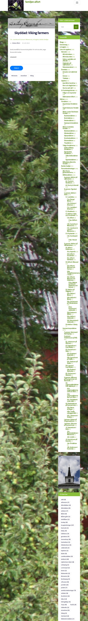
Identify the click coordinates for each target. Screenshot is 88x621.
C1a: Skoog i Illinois (71, 189)
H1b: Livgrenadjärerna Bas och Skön (72, 373)
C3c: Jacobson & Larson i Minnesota (20, 39)
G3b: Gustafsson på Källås (72, 337)
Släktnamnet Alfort (68, 92)
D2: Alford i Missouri (72, 246)
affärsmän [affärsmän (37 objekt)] (73, 472)
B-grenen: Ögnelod (70, 180)
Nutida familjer (42, 39)
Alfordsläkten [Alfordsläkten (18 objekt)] (65, 475)
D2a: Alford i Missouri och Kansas (71, 251)
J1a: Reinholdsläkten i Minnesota (72, 408)
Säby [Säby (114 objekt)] (64, 561)
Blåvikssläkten (67, 167)
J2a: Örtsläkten (72, 418)
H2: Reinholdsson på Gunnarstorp (72, 381)
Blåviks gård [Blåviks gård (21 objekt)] (65, 483)
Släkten (62, 94)
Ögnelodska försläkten (71, 145)
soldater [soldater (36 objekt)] (64, 555)
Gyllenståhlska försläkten (68, 141)
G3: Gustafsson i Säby (71, 330)
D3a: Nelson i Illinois (71, 276)
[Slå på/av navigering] (77, 2)
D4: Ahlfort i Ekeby (71, 305)
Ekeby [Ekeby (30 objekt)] (64, 497)
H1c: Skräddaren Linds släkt (72, 377)
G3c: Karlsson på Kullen (72, 341)
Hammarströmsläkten (71, 117)
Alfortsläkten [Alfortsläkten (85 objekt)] (65, 478)
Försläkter (64, 96)
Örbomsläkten (68, 134)
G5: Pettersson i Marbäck (71, 352)
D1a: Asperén (71, 236)
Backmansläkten (69, 110)
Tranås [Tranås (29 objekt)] (73, 566)
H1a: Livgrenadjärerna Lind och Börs (72, 367)
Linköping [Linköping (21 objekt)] (65, 529)
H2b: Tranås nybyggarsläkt (71, 388)
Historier (64, 51)
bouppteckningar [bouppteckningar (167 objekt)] (67, 491)
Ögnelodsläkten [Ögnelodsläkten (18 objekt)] (66, 582)
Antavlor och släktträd (69, 71)
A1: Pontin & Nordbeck (69, 173)
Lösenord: (31, 59)
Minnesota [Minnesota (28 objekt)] (65, 539)
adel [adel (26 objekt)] (63, 472)
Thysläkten (67, 136)
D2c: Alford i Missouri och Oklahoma (71, 261)
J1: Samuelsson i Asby (71, 404)
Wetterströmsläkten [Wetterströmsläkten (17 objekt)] (67, 579)
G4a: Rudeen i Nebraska (71, 349)
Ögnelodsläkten (71, 152)
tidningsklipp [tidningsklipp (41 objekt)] (65, 563)
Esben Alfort (14, 42)
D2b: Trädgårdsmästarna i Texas (73, 256)
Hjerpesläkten (68, 129)
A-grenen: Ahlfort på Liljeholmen (70, 169)
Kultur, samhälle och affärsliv (69, 59)
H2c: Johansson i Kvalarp (72, 392)
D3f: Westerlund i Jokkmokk (72, 302)
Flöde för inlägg (13, 608)
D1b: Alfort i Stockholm (70, 238)
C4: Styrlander (70, 220)
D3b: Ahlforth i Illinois (71, 280)
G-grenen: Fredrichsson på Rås (70, 317)
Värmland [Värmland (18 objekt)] (65, 577)
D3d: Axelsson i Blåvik (71, 294)
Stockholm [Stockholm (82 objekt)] (65, 558)
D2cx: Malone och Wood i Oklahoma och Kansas (72, 267)
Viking (31, 75)
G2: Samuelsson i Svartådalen (71, 326)
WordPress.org (12, 616)
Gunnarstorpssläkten (69, 309)
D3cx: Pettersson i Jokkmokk (72, 290)
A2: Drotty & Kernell (72, 176)
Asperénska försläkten (70, 99)
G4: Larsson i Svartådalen (69, 345)
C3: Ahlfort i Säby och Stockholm (71, 203)
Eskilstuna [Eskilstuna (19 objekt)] (65, 499)
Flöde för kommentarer (15, 612)
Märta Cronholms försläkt (70, 121)
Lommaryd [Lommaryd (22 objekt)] (65, 531)
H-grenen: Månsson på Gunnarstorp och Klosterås (71, 357)
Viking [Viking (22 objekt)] (64, 574)
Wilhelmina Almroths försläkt (69, 155)
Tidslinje (65, 75)
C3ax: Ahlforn (72, 208)
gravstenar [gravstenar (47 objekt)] (65, 502)
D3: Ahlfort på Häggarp (70, 272)
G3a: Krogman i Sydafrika (71, 333)
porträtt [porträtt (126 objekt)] (64, 547)
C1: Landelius (70, 186)
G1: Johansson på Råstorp (71, 322)
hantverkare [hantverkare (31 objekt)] (65, 507)
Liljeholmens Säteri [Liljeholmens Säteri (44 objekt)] (67, 526)
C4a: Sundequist (72, 222)
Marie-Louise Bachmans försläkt (70, 107)
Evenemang (63, 45)
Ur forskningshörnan (67, 87)
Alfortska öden (67, 56)
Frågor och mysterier (69, 89)
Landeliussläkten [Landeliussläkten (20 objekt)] (67, 521)
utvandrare (23, 75)
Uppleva (63, 78)
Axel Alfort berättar (69, 80)
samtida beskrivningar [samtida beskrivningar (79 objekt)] (68, 553)
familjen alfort (32, 1)
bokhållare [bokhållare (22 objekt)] (65, 486)
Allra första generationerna (67, 163)
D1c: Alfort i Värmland (70, 242)
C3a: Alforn (70, 206)
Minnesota (14, 75)
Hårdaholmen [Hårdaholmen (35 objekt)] (66, 510)
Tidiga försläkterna (68, 138)
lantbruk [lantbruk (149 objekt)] (65, 523)
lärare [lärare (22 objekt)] (64, 534)
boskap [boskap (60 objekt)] (64, 488)
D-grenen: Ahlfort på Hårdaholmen (70, 229)
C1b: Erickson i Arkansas (71, 193)
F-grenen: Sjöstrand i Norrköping (70, 313)
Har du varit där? (68, 85)
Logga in (10, 604)
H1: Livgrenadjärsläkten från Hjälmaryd (72, 362)
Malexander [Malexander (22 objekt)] (65, 537)
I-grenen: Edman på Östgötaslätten (70, 396)
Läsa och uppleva (65, 49)
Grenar (65, 73)
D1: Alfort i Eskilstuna (72, 232)
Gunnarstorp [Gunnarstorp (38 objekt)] (65, 505)
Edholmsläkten (68, 127)
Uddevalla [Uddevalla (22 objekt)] (65, 569)
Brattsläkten (68, 112)
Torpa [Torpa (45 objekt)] (63, 566)
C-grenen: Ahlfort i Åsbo (69, 183)
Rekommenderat (68, 66)
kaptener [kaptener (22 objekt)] (64, 515)
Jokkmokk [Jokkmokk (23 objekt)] (65, 513)
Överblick (64, 68)
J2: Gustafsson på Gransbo (71, 415)
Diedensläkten (68, 115)
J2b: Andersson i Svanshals (72, 421)
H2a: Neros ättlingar (70, 385)
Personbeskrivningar (67, 161)
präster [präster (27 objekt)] (64, 550)
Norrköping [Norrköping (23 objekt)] (65, 542)
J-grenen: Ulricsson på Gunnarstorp (71, 400)
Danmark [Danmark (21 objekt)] (65, 494)
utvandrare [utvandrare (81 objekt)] (65, 571)
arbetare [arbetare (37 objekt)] (64, 480)
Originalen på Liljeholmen (70, 62)
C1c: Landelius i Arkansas (71, 197)
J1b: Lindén (70, 412)
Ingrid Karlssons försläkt (70, 102)
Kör (76, 27)
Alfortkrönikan (67, 54)
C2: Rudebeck (70, 200)
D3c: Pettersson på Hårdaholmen (72, 284)
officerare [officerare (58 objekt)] (64, 545)
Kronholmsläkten (69, 131)
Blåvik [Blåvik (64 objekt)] (74, 480)
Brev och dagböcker (69, 82)
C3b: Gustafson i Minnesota (72, 211)
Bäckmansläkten (69, 124)
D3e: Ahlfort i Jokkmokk (71, 298)
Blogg (61, 42)
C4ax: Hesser (72, 226)
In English (34, 39)
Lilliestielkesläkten (71, 148)
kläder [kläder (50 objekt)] (64, 518)
